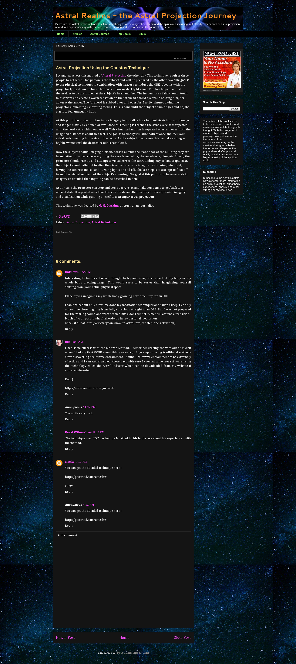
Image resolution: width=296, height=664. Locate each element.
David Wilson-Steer (78, 432)
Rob (67, 342)
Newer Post (65, 638)
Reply (69, 329)
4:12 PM (88, 504)
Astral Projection (78, 222)
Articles (77, 33)
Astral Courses (99, 33)
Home (60, 33)
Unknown (72, 272)
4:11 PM (81, 461)
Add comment (67, 535)
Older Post (182, 638)
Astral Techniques (103, 222)
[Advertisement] (123, 53)
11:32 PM (89, 407)
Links (142, 33)
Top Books (124, 33)
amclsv (70, 461)
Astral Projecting (114, 75)
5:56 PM (85, 272)
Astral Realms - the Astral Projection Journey (145, 15)
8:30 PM (98, 432)
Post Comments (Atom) (133, 652)
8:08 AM (77, 342)
